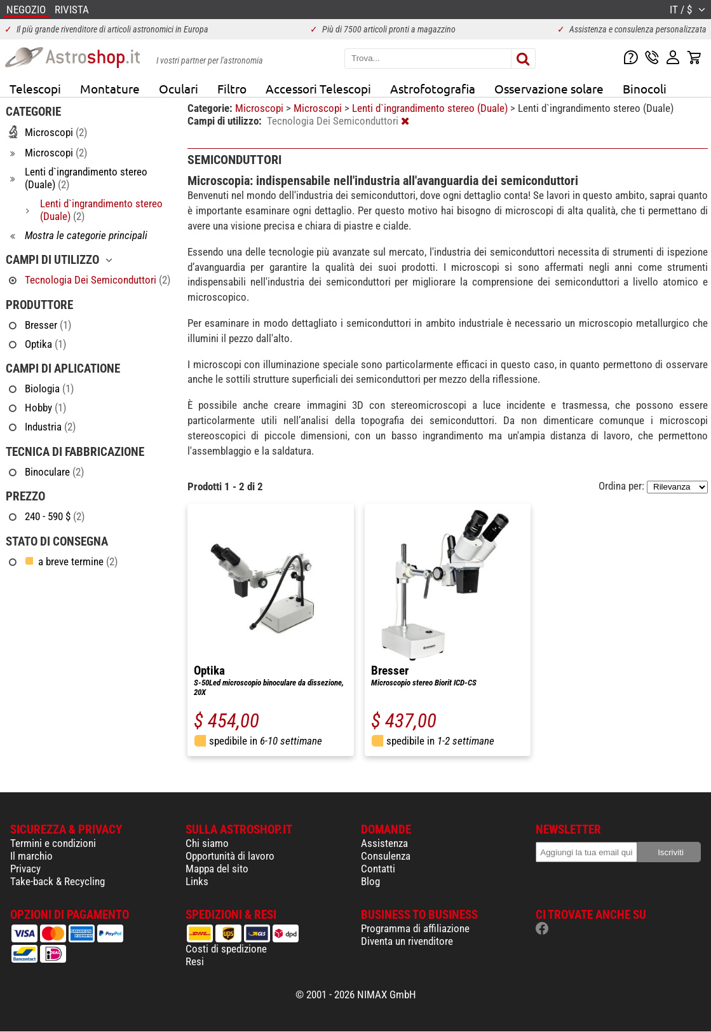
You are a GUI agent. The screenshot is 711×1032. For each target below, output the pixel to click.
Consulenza (385, 856)
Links (197, 881)
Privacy (25, 868)
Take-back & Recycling (57, 881)
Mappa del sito (217, 868)
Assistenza (384, 843)
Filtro (232, 88)
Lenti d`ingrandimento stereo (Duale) (431, 108)
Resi (195, 961)
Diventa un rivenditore (407, 941)
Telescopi (35, 88)
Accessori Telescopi (318, 88)
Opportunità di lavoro (230, 856)
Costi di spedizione (226, 948)
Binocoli (645, 88)
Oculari (178, 88)
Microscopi (260, 108)
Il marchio (31, 856)
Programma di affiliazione (415, 928)
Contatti (378, 868)
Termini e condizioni (53, 843)
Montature (110, 88)
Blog (370, 881)
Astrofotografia (432, 88)
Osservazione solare (549, 88)
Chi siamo (207, 843)
